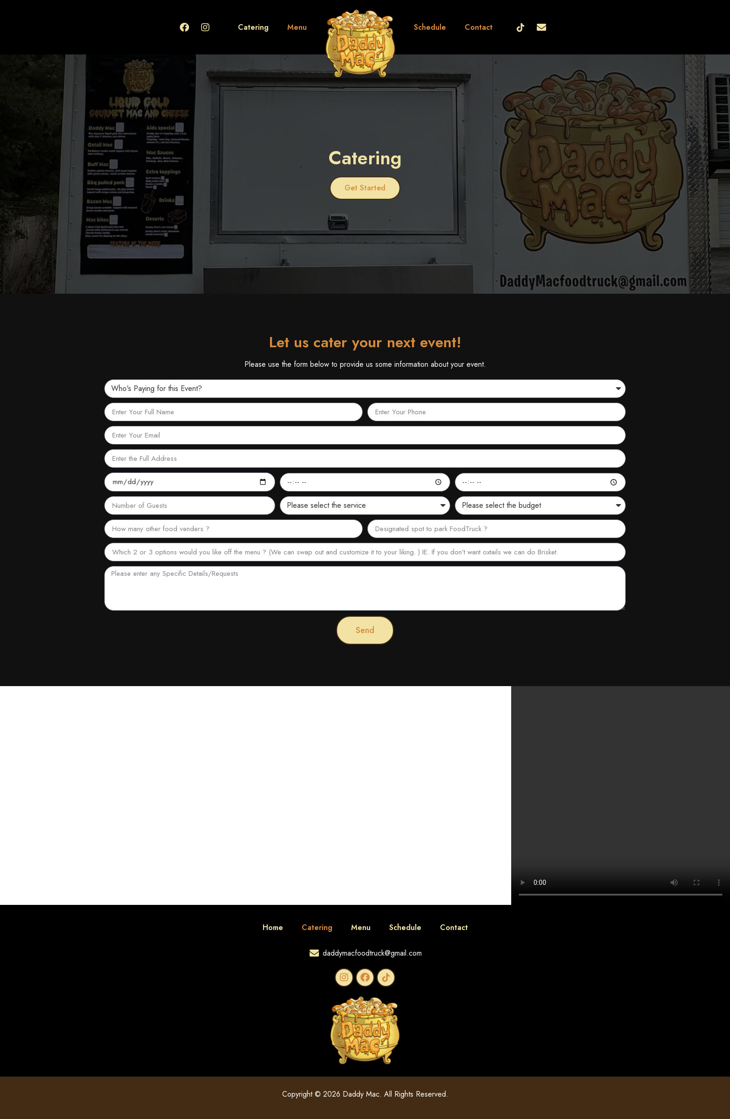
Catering (253, 27)
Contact (479, 27)
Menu (297, 27)
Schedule (430, 27)
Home (273, 927)
